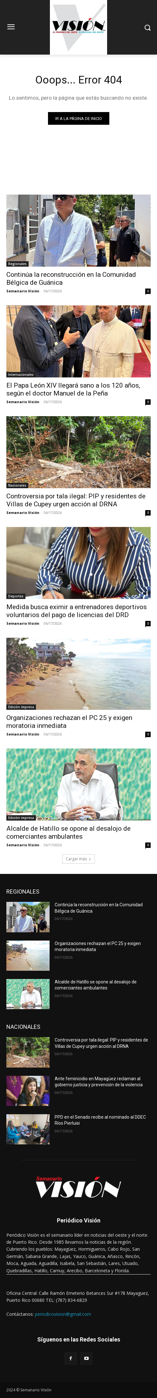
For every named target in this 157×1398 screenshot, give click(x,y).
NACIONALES (23, 1026)
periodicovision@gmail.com (63, 1314)
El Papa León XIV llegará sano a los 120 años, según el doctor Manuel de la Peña (73, 389)
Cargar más (78, 859)
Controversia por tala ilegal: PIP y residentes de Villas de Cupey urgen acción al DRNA (76, 500)
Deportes (16, 596)
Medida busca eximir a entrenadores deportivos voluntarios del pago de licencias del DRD (76, 611)
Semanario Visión (22, 291)
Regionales (17, 264)
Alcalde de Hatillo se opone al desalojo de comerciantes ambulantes (68, 832)
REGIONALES (22, 891)
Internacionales (21, 374)
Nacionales (17, 485)
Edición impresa (21, 707)
